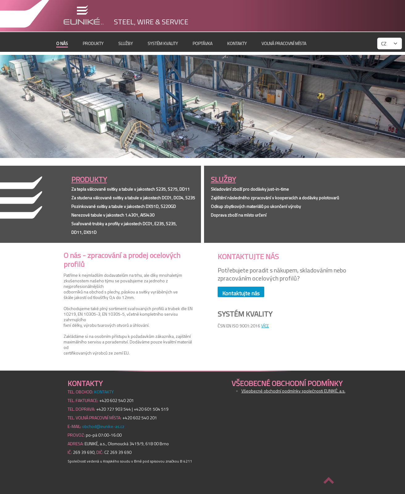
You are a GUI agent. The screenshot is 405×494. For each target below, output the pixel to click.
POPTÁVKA (202, 43)
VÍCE (265, 325)
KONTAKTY (237, 43)
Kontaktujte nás (241, 293)
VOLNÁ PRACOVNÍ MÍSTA (283, 43)
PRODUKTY (93, 43)
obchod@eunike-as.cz (103, 426)
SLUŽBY (125, 43)
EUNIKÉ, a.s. (83, 15)
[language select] (389, 43)
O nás (62, 43)
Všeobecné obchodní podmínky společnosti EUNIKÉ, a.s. (293, 391)
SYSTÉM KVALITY (163, 43)
